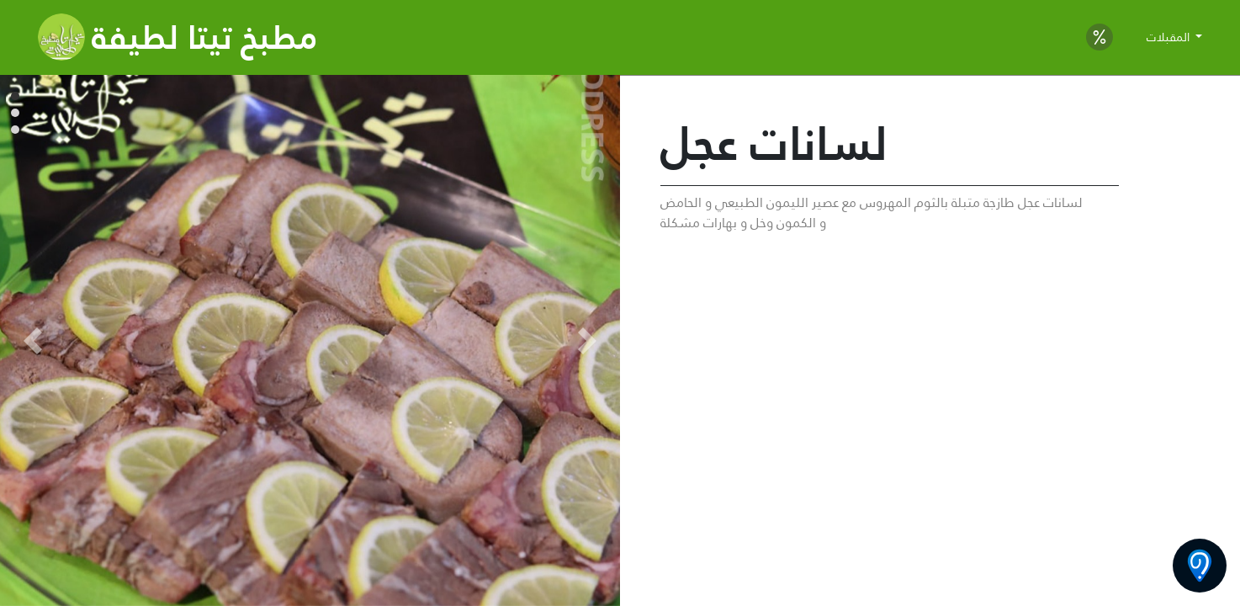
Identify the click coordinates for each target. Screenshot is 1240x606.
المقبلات (1170, 37)
